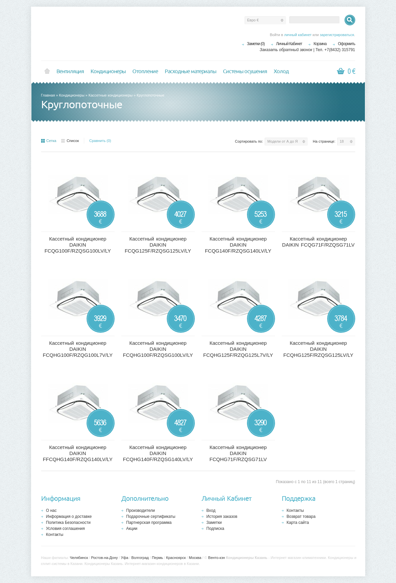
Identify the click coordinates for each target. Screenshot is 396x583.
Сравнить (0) (100, 141)
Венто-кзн (216, 558)
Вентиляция (70, 71)
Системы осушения (245, 71)
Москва (195, 558)
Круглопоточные (150, 95)
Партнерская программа (149, 522)
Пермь (157, 558)
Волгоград (140, 558)
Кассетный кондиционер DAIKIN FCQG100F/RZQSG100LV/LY (77, 245)
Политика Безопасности (68, 522)
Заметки (214, 522)
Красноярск (176, 558)
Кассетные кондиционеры (111, 95)
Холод (281, 71)
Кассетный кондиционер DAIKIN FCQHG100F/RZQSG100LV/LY (158, 349)
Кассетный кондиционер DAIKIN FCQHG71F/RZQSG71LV (238, 453)
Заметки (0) (256, 43)
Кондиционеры (108, 71)
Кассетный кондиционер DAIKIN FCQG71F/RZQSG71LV (318, 242)
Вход (211, 510)
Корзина (319, 43)
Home (47, 71)
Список (70, 141)
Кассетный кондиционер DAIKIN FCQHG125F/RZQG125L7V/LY (238, 349)
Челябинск (79, 558)
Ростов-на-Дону (104, 558)
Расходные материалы (190, 71)
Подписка (215, 528)
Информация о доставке (69, 516)
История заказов (222, 516)
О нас (51, 510)
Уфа (124, 558)
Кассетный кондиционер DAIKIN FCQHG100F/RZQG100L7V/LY (78, 349)
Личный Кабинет (289, 43)
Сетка (48, 141)
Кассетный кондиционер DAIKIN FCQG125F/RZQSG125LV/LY (158, 245)
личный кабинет (297, 35)
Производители (140, 510)
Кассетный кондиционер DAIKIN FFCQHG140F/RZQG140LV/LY (78, 453)
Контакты (54, 534)
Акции (132, 528)
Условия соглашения (65, 528)
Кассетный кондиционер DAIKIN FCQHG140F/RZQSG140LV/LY (158, 453)
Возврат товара (301, 516)
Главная (48, 95)
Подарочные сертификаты (150, 516)
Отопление (145, 71)
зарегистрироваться (337, 35)
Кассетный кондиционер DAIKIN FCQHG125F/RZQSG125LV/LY (318, 349)
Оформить (346, 43)
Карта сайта (298, 522)
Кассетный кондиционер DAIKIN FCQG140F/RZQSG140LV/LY (238, 245)
